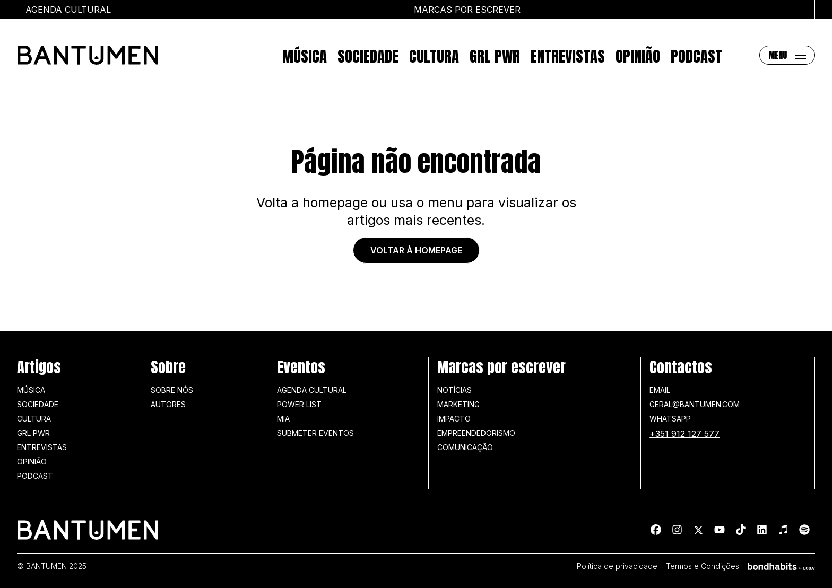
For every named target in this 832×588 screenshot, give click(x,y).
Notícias (454, 389)
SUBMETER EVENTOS (315, 432)
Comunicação (465, 447)
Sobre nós (172, 389)
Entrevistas (568, 55)
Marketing (458, 404)
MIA (283, 418)
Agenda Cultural (311, 389)
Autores (168, 404)
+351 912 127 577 (684, 433)
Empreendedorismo (476, 432)
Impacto (454, 418)
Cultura (434, 55)
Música (304, 55)
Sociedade (367, 55)
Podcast (696, 55)
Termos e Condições (702, 566)
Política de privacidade (617, 566)
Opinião (638, 55)
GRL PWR (495, 55)
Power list (299, 404)
